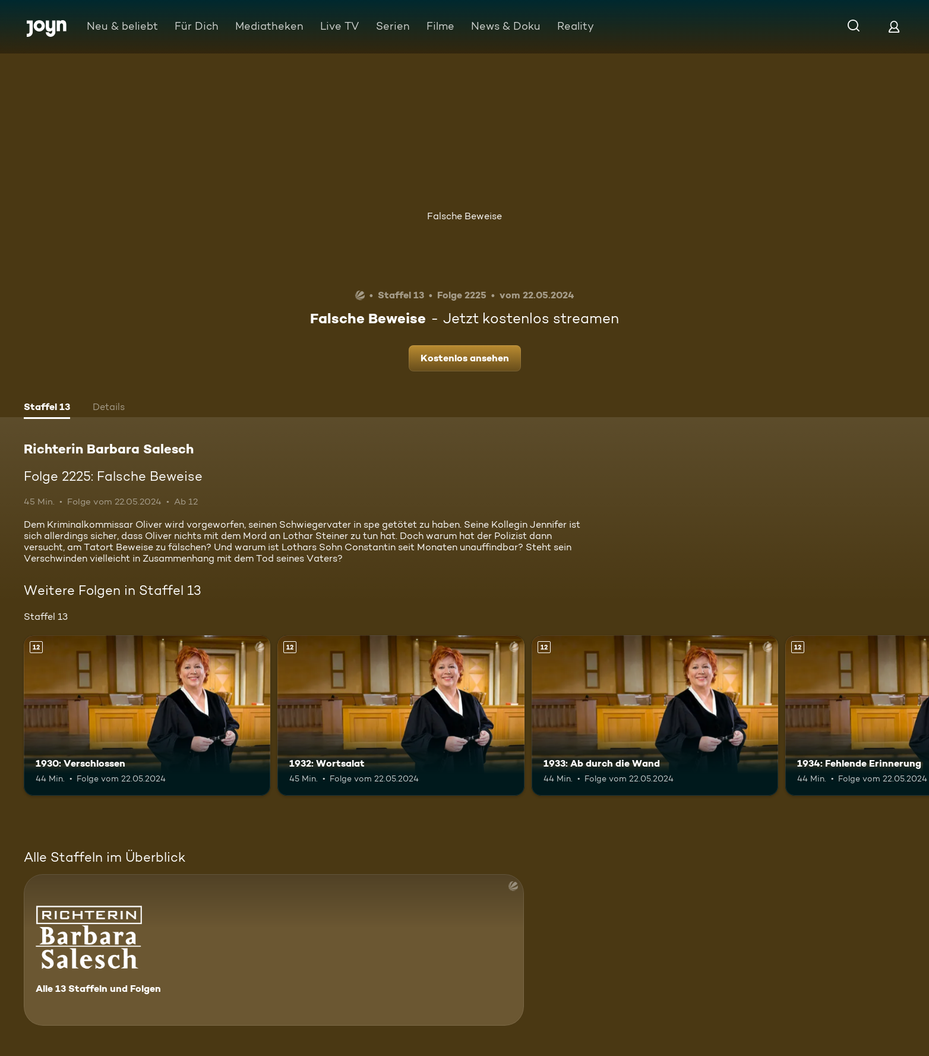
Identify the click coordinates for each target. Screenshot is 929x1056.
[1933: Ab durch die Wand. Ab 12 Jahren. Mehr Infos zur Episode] (655, 715)
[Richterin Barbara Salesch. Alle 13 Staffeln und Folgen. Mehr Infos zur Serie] (274, 950)
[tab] (46, 408)
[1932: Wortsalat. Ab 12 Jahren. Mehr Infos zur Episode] (400, 715)
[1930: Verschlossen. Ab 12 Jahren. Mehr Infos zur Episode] (147, 715)
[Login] (894, 26)
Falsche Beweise (464, 216)
